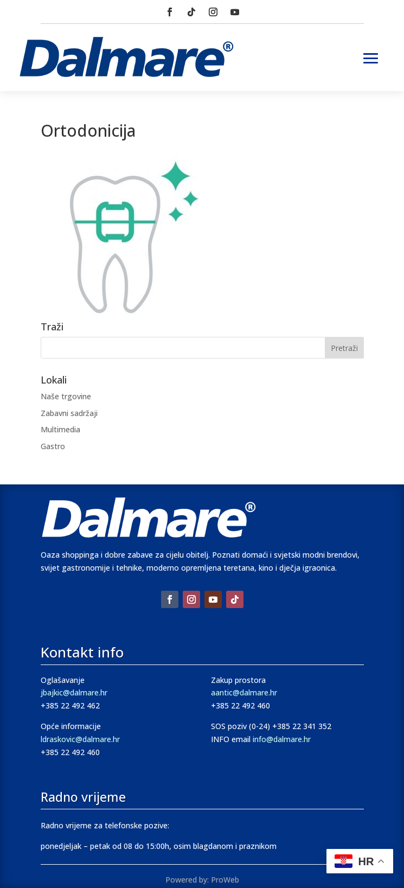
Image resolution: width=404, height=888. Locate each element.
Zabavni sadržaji (69, 413)
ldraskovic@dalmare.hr (80, 739)
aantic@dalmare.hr (244, 692)
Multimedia (60, 429)
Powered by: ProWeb (202, 879)
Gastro (53, 446)
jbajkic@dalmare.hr (74, 692)
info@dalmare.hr (282, 739)
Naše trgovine (66, 396)
